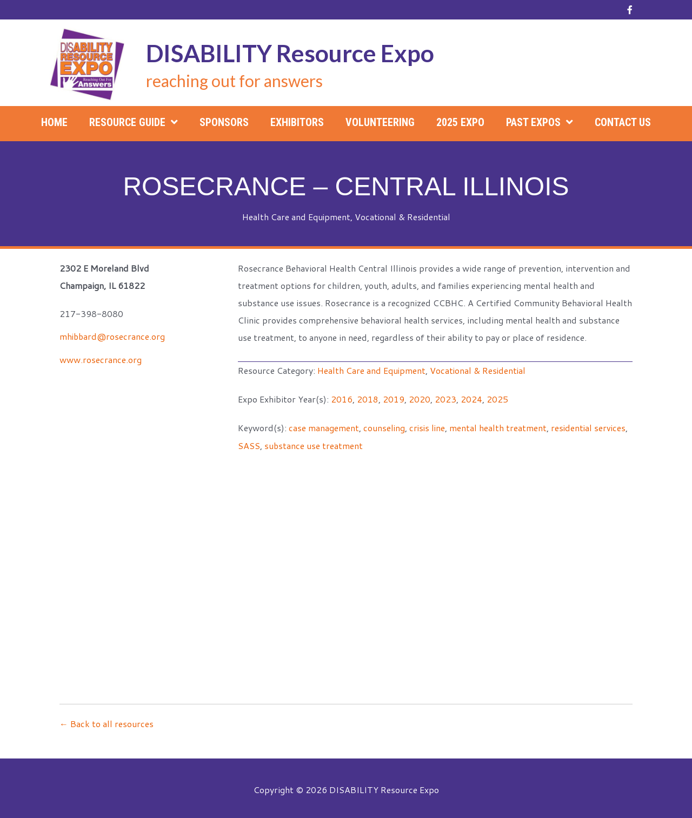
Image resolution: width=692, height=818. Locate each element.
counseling (384, 426)
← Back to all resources (106, 721)
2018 (367, 398)
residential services (591, 426)
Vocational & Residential (402, 216)
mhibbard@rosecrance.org (113, 335)
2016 (341, 398)
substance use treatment (313, 443)
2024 (471, 398)
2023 (445, 398)
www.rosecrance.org (100, 358)
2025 (497, 398)
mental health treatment (500, 426)
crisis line (428, 426)
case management (324, 426)
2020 (419, 398)
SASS (249, 443)
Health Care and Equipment (295, 216)
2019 (393, 398)
